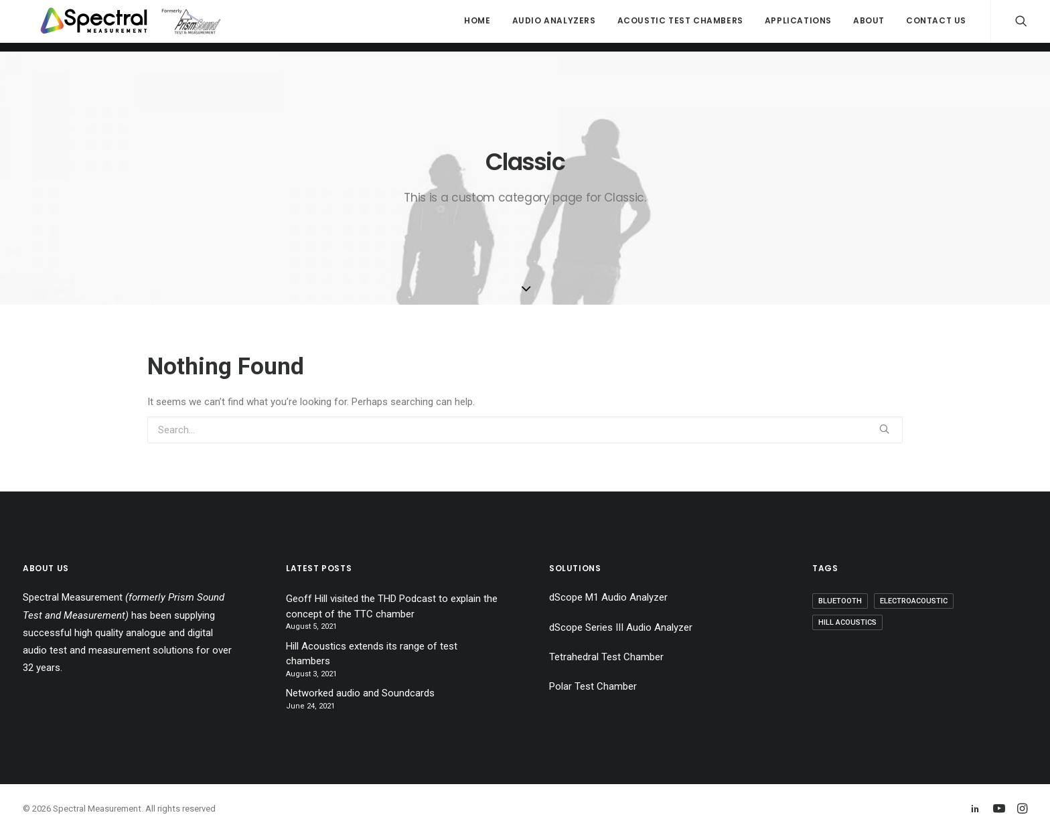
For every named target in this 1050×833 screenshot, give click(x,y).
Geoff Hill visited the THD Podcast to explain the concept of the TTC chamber (392, 606)
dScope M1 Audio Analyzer (608, 597)
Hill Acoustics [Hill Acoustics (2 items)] (847, 622)
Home (477, 25)
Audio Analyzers (554, 25)
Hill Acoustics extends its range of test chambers (371, 654)
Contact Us (936, 25)
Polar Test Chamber (593, 686)
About (869, 25)
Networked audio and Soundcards (360, 693)
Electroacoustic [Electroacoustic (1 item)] (914, 601)
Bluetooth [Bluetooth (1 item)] (840, 601)
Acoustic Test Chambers (680, 25)
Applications (798, 25)
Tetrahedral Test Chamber (606, 657)
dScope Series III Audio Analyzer (620, 627)
